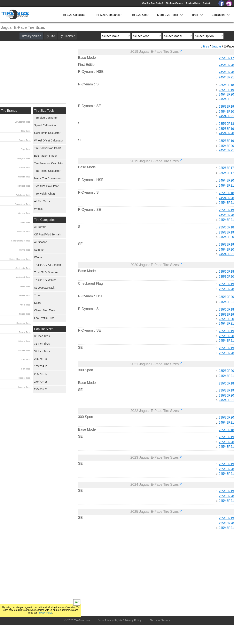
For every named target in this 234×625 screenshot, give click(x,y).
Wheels (38, 208)
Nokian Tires (24, 314)
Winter (38, 257)
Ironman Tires (24, 387)
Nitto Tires (25, 131)
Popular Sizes (43, 329)
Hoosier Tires (24, 378)
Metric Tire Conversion (47, 178)
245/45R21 (226, 77)
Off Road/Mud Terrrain (47, 234)
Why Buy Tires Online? (152, 3)
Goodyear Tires (23, 158)
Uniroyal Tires (24, 350)
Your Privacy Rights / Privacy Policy (119, 620)
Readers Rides (192, 3)
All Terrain (40, 226)
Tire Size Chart (139, 14)
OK (77, 602)
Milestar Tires (24, 341)
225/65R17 (226, 167)
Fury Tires (25, 369)
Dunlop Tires (24, 332)
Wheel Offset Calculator (48, 140)
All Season (40, 242)
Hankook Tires (24, 186)
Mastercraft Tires (23, 277)
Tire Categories (44, 219)
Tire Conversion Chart (47, 148)
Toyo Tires (25, 149)
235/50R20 (226, 276)
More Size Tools (170, 14)
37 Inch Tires (42, 351)
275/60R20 (41, 389)
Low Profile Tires (44, 318)
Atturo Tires (25, 305)
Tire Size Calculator (73, 14)
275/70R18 (41, 381)
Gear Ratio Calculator (47, 132)
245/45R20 (226, 65)
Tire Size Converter (46, 117)
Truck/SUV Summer (46, 272)
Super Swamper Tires (20, 241)
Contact (206, 3)
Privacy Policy (45, 612)
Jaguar (216, 46)
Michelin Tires (24, 177)
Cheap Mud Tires (44, 310)
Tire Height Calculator (47, 170)
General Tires (24, 213)
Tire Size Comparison (108, 14)
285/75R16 (41, 358)
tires (206, 46)
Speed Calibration (45, 125)
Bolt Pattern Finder (45, 155)
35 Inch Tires (42, 343)
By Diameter (67, 36)
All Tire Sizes (42, 201)
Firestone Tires (23, 232)
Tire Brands (9, 110)
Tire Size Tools (44, 110)
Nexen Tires (25, 286)
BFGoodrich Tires (22, 122)
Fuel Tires (25, 360)
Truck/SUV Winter (45, 280)
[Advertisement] (149, 571)
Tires (197, 14)
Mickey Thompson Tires (20, 259)
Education (221, 14)
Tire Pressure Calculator (48, 163)
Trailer (38, 295)
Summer (39, 249)
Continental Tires (22, 268)
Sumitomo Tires (23, 323)
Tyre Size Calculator (46, 186)
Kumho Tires (24, 250)
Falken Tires (25, 168)
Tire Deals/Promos (174, 3)
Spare (37, 302)
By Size (50, 36)
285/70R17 (41, 374)
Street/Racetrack (44, 287)
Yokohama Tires (23, 195)
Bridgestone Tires (22, 204)
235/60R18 (226, 85)
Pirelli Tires (25, 222)
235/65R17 (226, 58)
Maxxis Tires (24, 296)
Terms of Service (160, 620)
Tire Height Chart (44, 193)
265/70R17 (41, 366)
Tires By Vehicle (31, 36)
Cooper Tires (24, 140)
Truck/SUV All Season (47, 264)
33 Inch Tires (42, 336)
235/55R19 (226, 90)
